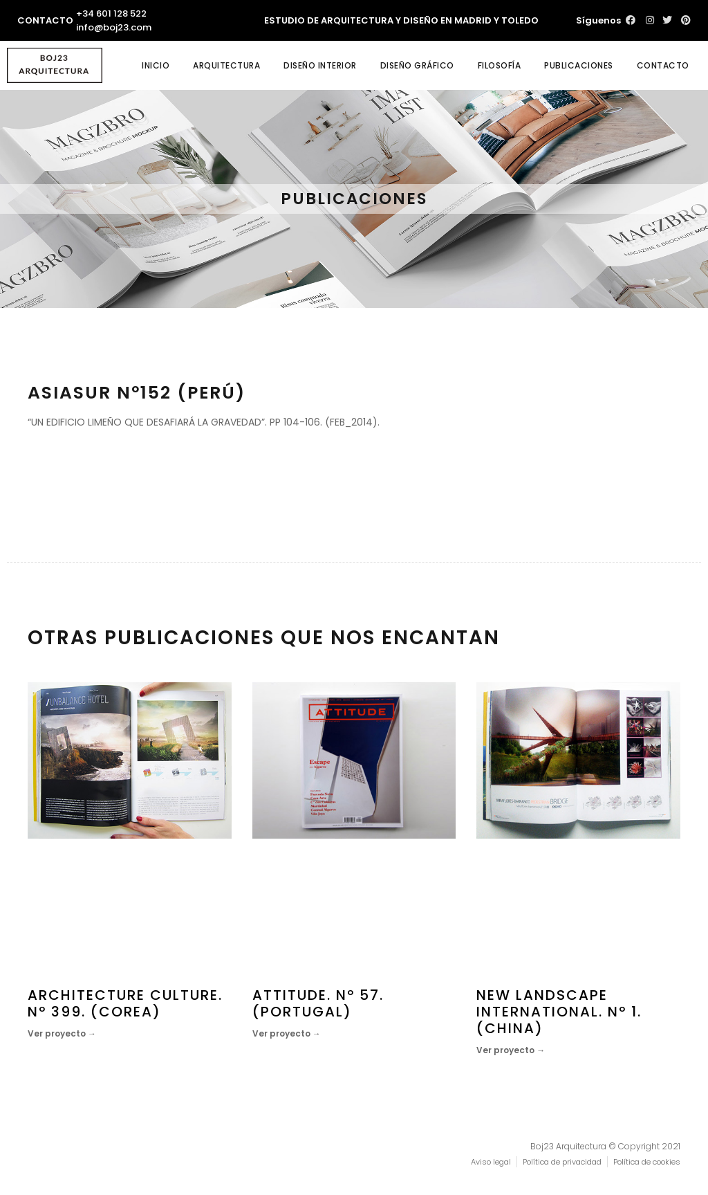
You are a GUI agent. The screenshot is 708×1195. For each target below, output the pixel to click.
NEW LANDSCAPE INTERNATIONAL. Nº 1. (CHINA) (559, 1011)
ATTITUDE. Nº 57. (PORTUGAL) (318, 1003)
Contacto (663, 65)
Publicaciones (578, 65)
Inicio (155, 65)
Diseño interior (320, 65)
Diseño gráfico (417, 65)
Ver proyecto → (62, 1033)
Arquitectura (226, 65)
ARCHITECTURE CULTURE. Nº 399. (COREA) (125, 1003)
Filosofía (499, 65)
